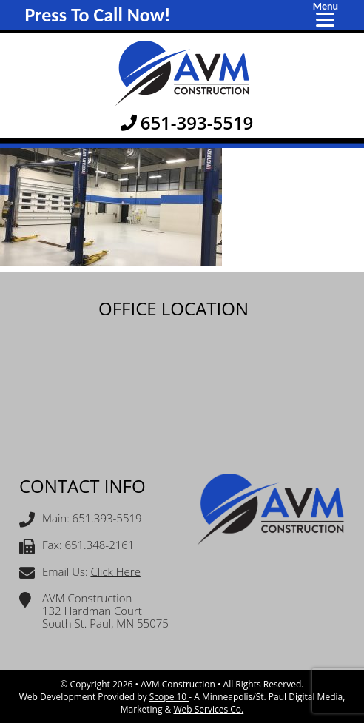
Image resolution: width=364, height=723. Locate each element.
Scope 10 (169, 696)
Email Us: (80, 573)
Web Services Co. (208, 709)
